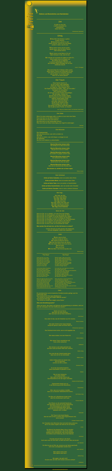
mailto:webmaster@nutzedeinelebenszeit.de (60, 469)
